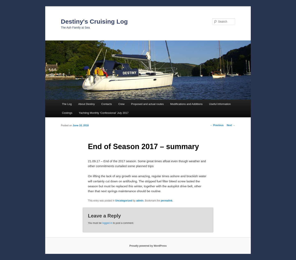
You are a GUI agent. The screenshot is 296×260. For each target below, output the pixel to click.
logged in (107, 223)
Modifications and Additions (186, 104)
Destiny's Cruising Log (94, 21)
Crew (121, 104)
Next (231, 125)
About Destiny (86, 104)
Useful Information (220, 104)
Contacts (106, 104)
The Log (67, 104)
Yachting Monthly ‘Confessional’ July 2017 (103, 112)
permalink (166, 200)
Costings (67, 112)
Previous (217, 125)
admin (139, 200)
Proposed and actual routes (147, 104)
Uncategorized (123, 200)
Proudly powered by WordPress (147, 245)
